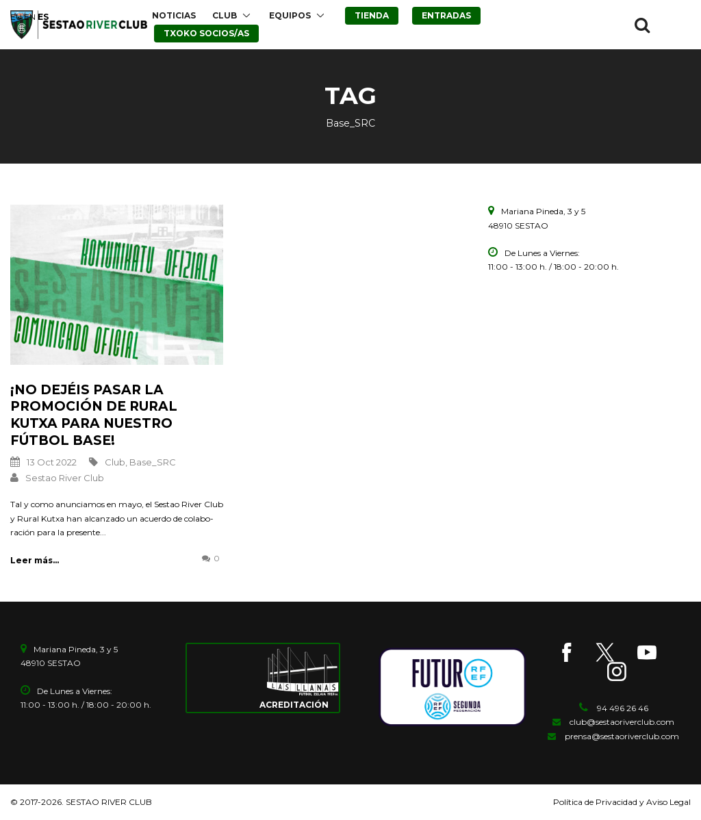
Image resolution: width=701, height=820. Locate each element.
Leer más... (34, 560)
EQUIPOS (290, 15)
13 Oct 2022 (52, 462)
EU (16, 17)
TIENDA (372, 15)
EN (30, 17)
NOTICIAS (174, 15)
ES (43, 17)
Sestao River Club (64, 477)
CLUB (224, 15)
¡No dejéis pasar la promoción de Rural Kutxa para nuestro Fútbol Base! (93, 415)
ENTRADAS (446, 15)
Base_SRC (152, 462)
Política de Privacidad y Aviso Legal (622, 802)
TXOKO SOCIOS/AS (206, 33)
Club (115, 462)
